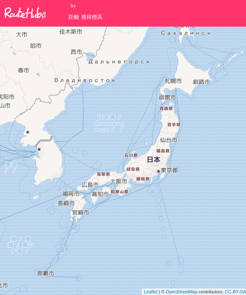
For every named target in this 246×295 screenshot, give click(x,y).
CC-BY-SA (235, 291)
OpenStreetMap (182, 291)
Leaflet (150, 291)
